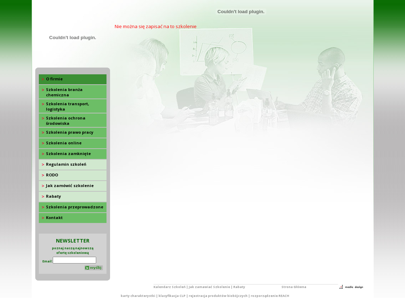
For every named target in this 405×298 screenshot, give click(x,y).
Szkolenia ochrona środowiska (65, 120)
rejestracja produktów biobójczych (218, 295)
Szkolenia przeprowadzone (74, 206)
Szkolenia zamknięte (68, 153)
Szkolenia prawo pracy (69, 132)
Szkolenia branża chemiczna (64, 92)
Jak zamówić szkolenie (70, 185)
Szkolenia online (64, 142)
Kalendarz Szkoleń (170, 286)
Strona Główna (293, 286)
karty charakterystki (138, 295)
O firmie (54, 78)
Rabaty (53, 196)
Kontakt (54, 217)
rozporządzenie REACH (270, 295)
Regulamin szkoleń (66, 164)
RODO (52, 174)
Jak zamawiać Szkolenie (209, 286)
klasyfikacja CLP (172, 295)
